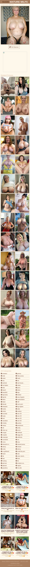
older (18, 409)
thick (18, 458)
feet (3, 458)
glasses (4, 465)
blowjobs (4, 406)
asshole (4, 383)
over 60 (19, 420)
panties (18, 423)
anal (3, 376)
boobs (3, 409)
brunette (4, 413)
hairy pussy (20, 376)
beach (3, 390)
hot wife (19, 468)
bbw (3, 387)
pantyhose (19, 425)
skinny (18, 449)
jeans (18, 387)
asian (3, 378)
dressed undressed (7, 444)
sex (17, 439)
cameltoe (4, 420)
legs (18, 392)
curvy (3, 442)
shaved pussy (20, 444)
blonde (3, 404)
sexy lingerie (20, 397)
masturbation (20, 399)
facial (3, 453)
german (4, 463)
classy (3, 425)
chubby (4, 423)
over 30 (19, 413)
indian (18, 385)
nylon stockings (21, 456)
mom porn (19, 404)
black (3, 402)
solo (18, 453)
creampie (4, 437)
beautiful (4, 392)
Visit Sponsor (14, 47)
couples (4, 435)
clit (2, 428)
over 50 (19, 418)
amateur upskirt (21, 463)
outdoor (19, 411)
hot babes (4, 385)
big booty (4, 394)
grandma (4, 468)
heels (18, 378)
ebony (3, 446)
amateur (4, 373)
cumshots (4, 439)
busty (3, 416)
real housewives (21, 383)
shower (18, 446)
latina (18, 390)
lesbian (18, 394)
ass (2, 380)
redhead (19, 432)
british (3, 411)
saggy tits (19, 435)
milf (17, 402)
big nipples (19, 406)
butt (3, 418)
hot (17, 380)
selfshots (19, 437)
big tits (3, 397)
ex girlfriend (5, 451)
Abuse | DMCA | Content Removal (10, 561)
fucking (3, 461)
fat (2, 456)
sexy (18, 442)
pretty (18, 428)
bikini (3, 399)
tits (17, 461)
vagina (18, 465)
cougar (3, 432)
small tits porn (20, 451)
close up (4, 430)
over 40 (19, 416)
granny (18, 373)
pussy (18, 430)
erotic (3, 449)
